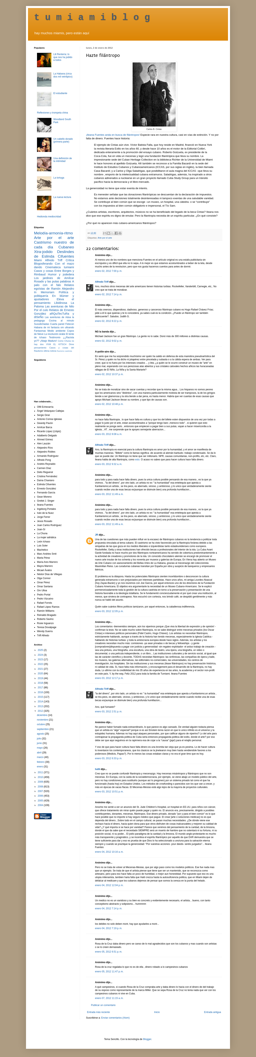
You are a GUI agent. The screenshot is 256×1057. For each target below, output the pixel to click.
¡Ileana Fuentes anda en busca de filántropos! (113, 134)
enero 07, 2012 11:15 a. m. (109, 998)
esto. (137, 459)
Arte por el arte (105, 238)
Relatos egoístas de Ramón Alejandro (54, 286)
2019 (41, 678)
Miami (38, 260)
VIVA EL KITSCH (56, 344)
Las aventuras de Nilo (59, 306)
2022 (41, 664)
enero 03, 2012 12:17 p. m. (109, 678)
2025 (41, 650)
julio (39, 738)
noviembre (43, 719)
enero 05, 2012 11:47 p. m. (109, 971)
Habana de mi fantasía (46, 327)
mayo (40, 747)
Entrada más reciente (98, 1012)
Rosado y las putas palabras (52, 281)
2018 (41, 683)
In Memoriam (44, 292)
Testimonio (54, 337)
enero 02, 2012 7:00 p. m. (108, 271)
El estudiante (60, 93)
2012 (41, 711)
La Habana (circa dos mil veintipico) (62, 75)
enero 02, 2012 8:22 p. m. (108, 321)
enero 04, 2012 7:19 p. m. (108, 928)
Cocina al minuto (61, 320)
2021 (41, 669)
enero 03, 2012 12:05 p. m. (109, 611)
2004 (41, 805)
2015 (41, 697)
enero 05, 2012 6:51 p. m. (108, 951)
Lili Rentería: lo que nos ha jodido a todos (62, 57)
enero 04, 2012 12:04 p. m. (109, 885)
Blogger (147, 1039)
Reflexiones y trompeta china (52, 112)
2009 (41, 781)
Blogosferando (43, 263)
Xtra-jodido (43, 252)
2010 (41, 777)
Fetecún (69, 324)
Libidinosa (60, 302)
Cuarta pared (57, 324)
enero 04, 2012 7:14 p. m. (108, 908)
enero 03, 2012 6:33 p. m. (108, 758)
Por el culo (41, 310)
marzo (40, 757)
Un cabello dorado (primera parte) (63, 140)
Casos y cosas (43, 270)
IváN (97, 769)
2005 (41, 800)
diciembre (42, 715)
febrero (41, 762)
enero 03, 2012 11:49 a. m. (109, 494)
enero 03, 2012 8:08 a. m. (108, 434)
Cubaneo (66, 247)
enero (40, 766)
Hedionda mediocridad (49, 216)
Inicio (157, 1012)
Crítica (70, 260)
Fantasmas (40, 330)
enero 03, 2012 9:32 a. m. (108, 464)
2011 (41, 772)
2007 (41, 791)
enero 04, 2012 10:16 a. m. (109, 851)
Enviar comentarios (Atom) (115, 1017)
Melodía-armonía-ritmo (53, 233)
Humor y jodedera (61, 274)
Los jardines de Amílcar (54, 278)
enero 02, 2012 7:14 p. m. (108, 294)
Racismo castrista (64, 351)
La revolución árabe (54, 334)
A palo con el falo (54, 283)
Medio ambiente (56, 330)
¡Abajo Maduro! (48, 340)
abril (39, 752)
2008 (41, 786)
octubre (41, 724)
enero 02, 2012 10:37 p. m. (109, 374)
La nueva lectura (62, 197)
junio (40, 743)
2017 (41, 687)
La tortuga (58, 177)
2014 (41, 701)
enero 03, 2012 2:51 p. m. (108, 711)
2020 (41, 673)
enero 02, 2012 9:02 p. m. (108, 340)
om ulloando (67, 327)
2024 (41, 654)
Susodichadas (41, 324)
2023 (41, 659)
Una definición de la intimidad (62, 160)
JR (96, 534)
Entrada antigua (212, 1012)
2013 (41, 706)
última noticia (50, 351)
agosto (41, 733)
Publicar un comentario (103, 1005)
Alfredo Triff (102, 281)
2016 (41, 692)
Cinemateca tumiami (59, 267)
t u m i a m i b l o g (92, 17)
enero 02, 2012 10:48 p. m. (109, 404)
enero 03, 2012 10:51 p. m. (109, 791)
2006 (41, 795)
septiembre (43, 729)
